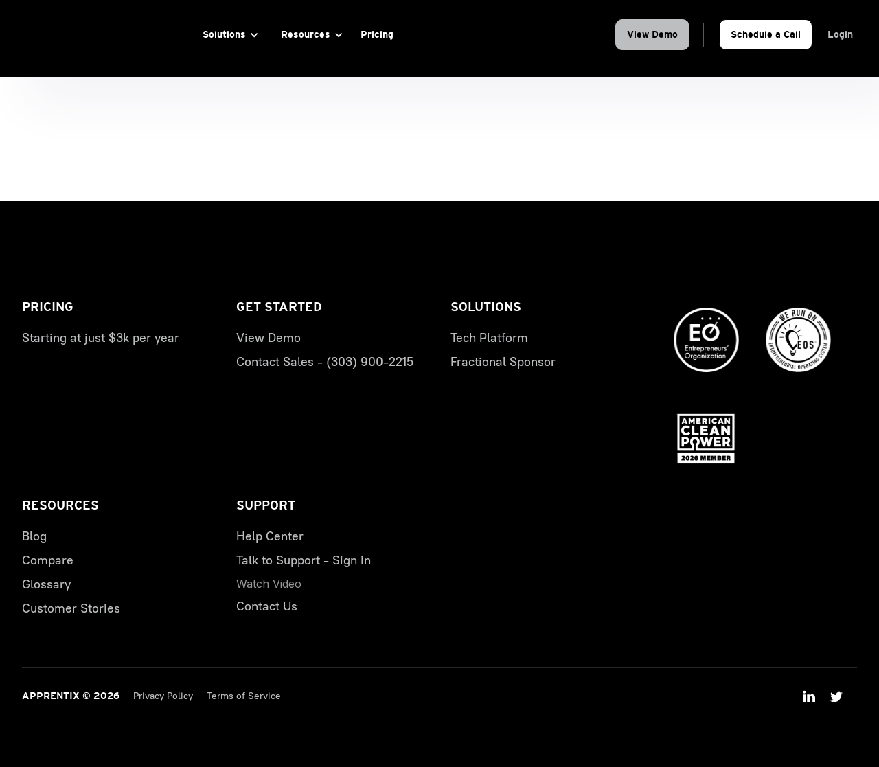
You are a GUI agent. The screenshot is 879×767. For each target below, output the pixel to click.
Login (840, 34)
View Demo (652, 34)
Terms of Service (244, 696)
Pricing (377, 34)
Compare (47, 560)
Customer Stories (71, 608)
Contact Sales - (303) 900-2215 (324, 361)
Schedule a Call (766, 34)
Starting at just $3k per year (100, 337)
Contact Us (266, 606)
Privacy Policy (163, 696)
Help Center (270, 536)
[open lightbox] (268, 583)
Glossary (46, 584)
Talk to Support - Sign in (303, 560)
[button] (228, 35)
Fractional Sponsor (503, 361)
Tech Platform (489, 337)
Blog (34, 536)
